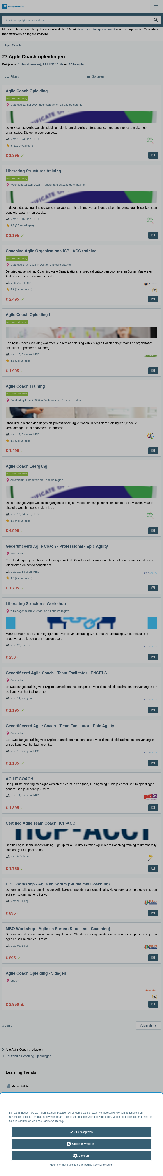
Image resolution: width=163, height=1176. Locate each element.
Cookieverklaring (102, 1164)
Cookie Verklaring (53, 1121)
